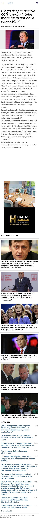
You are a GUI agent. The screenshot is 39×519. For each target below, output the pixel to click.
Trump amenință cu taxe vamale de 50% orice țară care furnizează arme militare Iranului (16, 476)
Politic (15, 236)
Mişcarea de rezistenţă (19, 3)
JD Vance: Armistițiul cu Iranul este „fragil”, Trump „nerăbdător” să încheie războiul (18, 459)
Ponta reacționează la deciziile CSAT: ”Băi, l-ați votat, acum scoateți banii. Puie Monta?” (19, 357)
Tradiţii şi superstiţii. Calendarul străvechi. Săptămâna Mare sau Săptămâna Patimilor (14, 500)
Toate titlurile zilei (6, 511)
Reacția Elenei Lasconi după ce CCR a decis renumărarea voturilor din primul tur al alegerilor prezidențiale (19, 328)
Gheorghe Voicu (19, 26)
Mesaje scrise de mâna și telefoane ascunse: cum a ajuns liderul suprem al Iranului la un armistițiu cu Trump (17, 445)
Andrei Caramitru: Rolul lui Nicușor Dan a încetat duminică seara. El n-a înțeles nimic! (19, 416)
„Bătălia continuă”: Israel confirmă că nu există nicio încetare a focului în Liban (17, 438)
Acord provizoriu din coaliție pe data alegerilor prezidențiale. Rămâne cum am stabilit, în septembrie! (18, 387)
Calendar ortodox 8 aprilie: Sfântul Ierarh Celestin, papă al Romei (15, 507)
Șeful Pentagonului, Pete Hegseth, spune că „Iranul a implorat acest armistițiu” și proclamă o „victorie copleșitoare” (15, 429)
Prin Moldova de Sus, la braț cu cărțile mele (14, 452)
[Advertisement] (19, 164)
